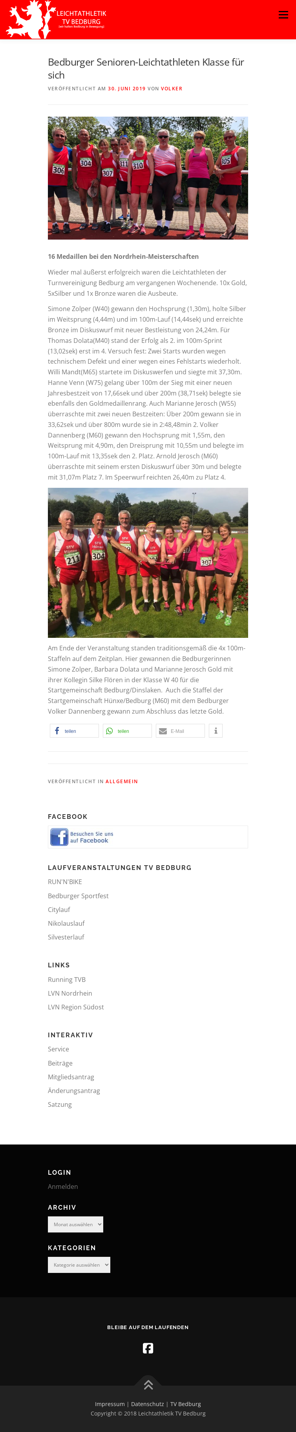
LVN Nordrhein (70, 993)
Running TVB (67, 979)
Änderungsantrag (74, 1090)
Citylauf (59, 909)
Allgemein (122, 781)
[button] (74, 731)
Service (58, 1049)
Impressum (110, 1404)
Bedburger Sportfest (78, 896)
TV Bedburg (185, 1404)
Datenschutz (147, 1404)
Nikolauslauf (66, 923)
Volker (172, 88)
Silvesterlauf (66, 937)
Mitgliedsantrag (71, 1077)
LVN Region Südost (76, 1007)
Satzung (60, 1104)
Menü (283, 14)
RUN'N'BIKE (65, 881)
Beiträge (60, 1063)
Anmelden (63, 1186)
